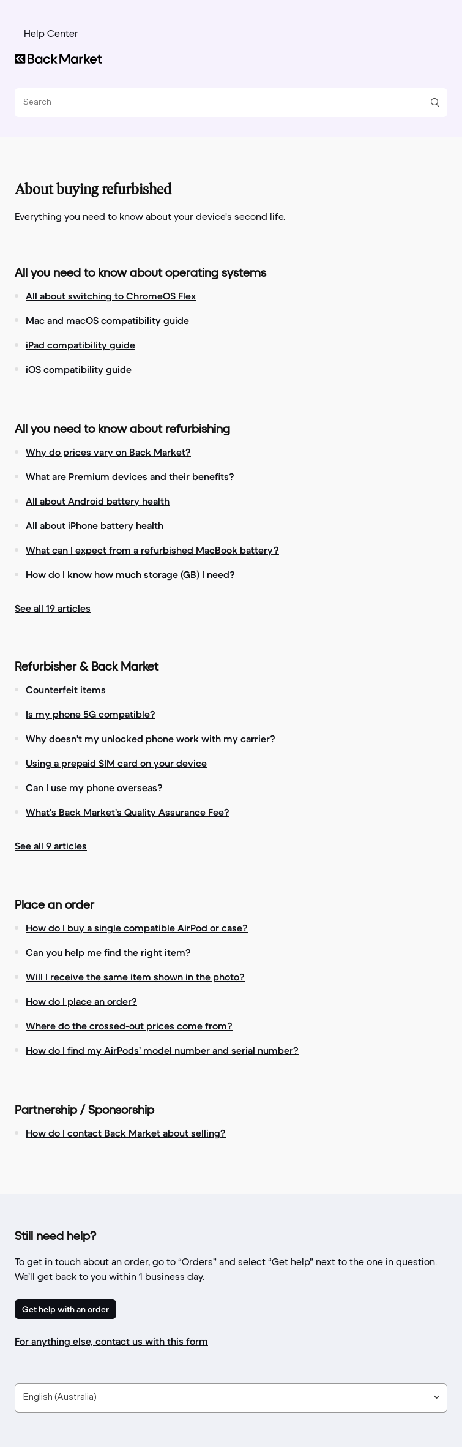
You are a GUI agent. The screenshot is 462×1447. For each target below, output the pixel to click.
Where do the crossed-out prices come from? (129, 1026)
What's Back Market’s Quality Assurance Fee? (127, 812)
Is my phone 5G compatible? (90, 714)
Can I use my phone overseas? (94, 787)
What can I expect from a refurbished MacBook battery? (152, 550)
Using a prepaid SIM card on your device (116, 763)
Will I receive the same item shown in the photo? (135, 977)
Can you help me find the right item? (108, 952)
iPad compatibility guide (80, 345)
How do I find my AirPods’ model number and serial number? (162, 1050)
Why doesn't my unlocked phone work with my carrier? (150, 738)
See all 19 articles (53, 608)
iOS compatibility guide (79, 369)
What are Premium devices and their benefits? (130, 476)
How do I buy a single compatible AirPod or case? (137, 928)
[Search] (226, 102)
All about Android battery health (98, 501)
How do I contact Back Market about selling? (126, 1133)
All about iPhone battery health (94, 525)
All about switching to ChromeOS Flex (111, 296)
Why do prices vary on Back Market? (108, 452)
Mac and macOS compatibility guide (107, 320)
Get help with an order (65, 1309)
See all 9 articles (51, 846)
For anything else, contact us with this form (111, 1341)
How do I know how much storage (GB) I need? (130, 574)
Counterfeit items (66, 689)
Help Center (51, 34)
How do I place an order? (81, 1001)
